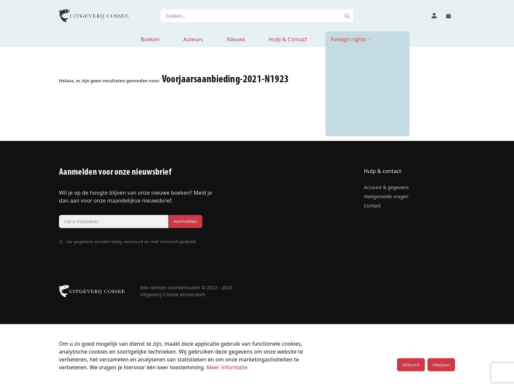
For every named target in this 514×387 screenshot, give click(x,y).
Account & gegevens (386, 187)
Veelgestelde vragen (386, 196)
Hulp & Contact (288, 39)
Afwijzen (441, 365)
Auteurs (193, 39)
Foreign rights (348, 39)
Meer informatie (227, 367)
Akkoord (410, 365)
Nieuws (236, 39)
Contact (372, 206)
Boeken (150, 39)
